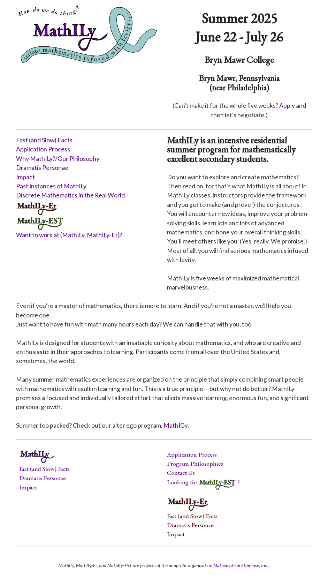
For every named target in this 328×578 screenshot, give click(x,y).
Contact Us (181, 472)
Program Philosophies (195, 463)
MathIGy (175, 425)
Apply (287, 105)
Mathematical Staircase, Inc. (240, 565)
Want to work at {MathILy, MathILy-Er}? (69, 235)
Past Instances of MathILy (51, 186)
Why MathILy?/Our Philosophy (57, 158)
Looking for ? (203, 482)
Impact (25, 177)
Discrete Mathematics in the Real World (70, 195)
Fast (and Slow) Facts (44, 140)
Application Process (43, 149)
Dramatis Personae (42, 167)
